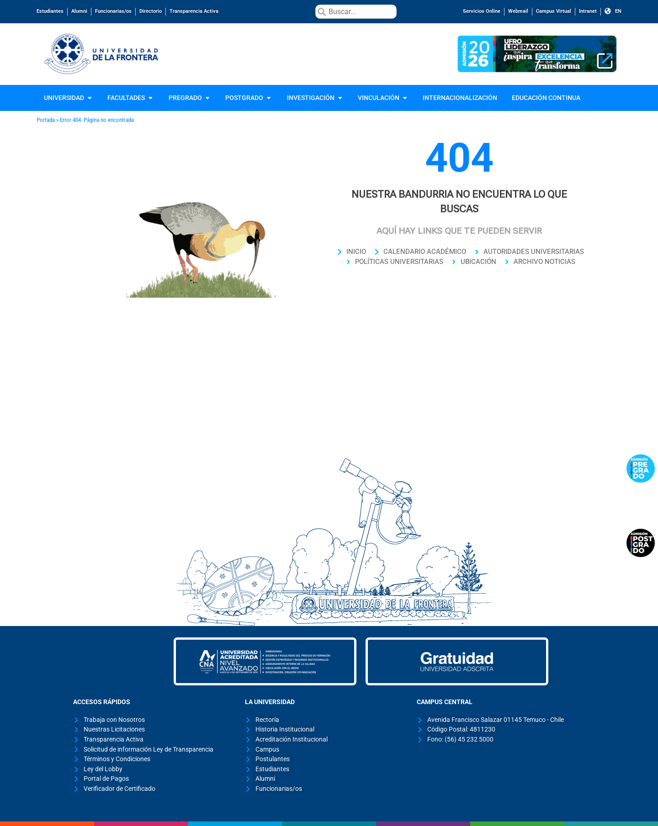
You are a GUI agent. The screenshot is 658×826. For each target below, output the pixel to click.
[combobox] (355, 12)
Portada (46, 119)
